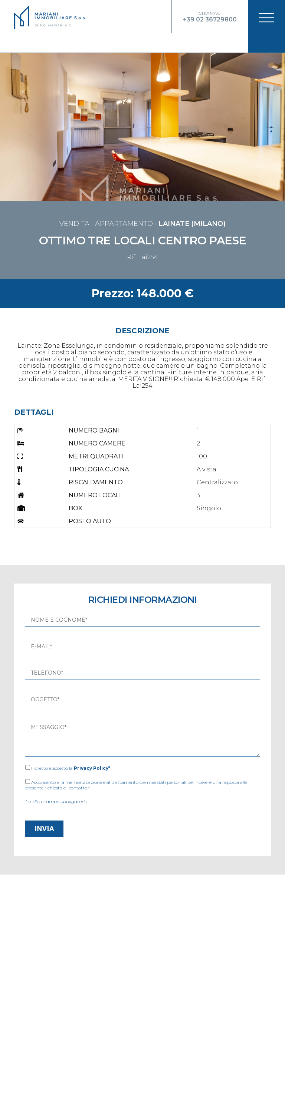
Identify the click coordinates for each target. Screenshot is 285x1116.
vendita (74, 208)
